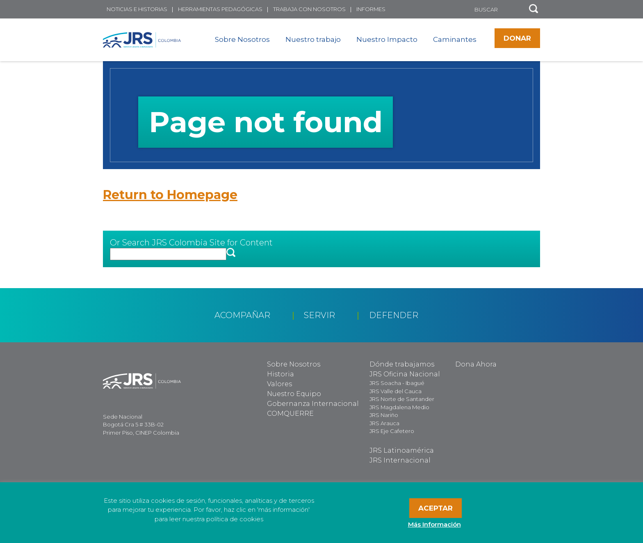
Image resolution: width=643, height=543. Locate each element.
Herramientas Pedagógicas (220, 9)
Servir (319, 315)
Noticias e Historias (137, 9)
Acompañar (242, 315)
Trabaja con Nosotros (309, 9)
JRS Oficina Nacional (404, 374)
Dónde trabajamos (401, 364)
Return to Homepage (170, 194)
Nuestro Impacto (386, 39)
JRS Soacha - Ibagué (396, 383)
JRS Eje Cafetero (391, 431)
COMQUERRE (290, 413)
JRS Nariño (383, 415)
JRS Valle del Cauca (395, 391)
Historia (280, 374)
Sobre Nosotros (242, 39)
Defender (393, 315)
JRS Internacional (400, 460)
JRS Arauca (384, 423)
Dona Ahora (476, 364)
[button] (533, 9)
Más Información (434, 524)
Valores (279, 384)
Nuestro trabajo (313, 39)
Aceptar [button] (435, 508)
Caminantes (455, 39)
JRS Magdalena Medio (399, 407)
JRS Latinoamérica (401, 450)
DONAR (517, 38)
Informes (370, 9)
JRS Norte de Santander (401, 399)
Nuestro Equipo (294, 394)
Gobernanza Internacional (313, 404)
